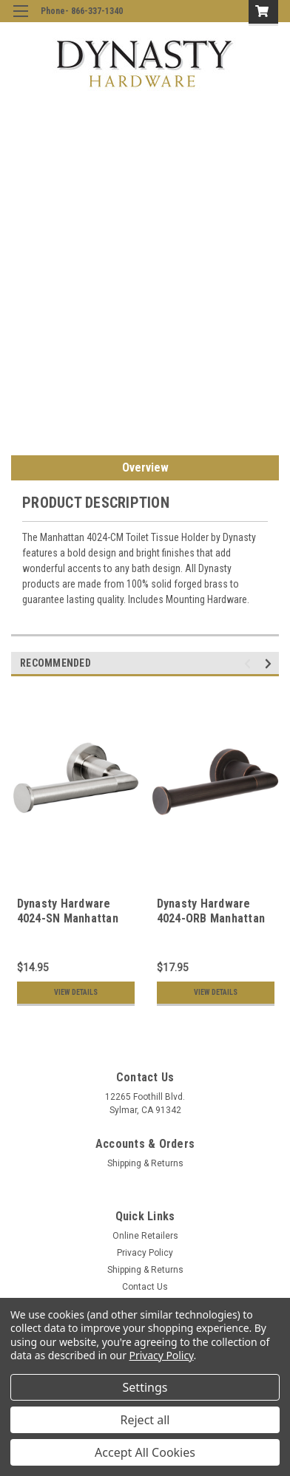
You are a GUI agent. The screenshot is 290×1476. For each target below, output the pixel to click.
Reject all (145, 1420)
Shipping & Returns (145, 1163)
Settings (145, 1387)
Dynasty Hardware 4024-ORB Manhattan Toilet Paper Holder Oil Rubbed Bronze (211, 925)
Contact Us (145, 1287)
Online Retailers (145, 1236)
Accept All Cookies (145, 1452)
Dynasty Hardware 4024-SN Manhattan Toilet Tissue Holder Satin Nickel (71, 925)
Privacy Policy (145, 1253)
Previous (249, 663)
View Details (76, 992)
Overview (145, 467)
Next (270, 663)
